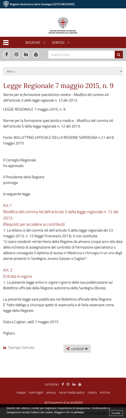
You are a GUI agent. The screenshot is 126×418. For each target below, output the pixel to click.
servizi (58, 42)
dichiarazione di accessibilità (63, 402)
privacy (51, 392)
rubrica (92, 392)
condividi (77, 348)
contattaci (52, 384)
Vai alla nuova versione (104, 12)
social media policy (72, 392)
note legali (36, 392)
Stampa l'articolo (18, 347)
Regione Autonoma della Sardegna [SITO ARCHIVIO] (42, 4)
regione (32, 42)
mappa (21, 392)
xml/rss (105, 392)
